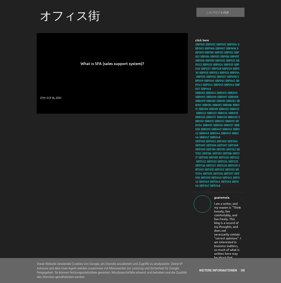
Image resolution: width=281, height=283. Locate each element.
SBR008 (233, 97)
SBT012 (231, 149)
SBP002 (210, 44)
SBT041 (227, 177)
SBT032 (219, 169)
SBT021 (234, 157)
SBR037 (229, 125)
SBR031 (209, 121)
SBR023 (212, 113)
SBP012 (228, 52)
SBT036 (218, 173)
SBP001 (200, 44)
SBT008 (233, 145)
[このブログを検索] (224, 12)
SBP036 (211, 76)
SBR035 (207, 125)
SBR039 (205, 129)
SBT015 (217, 153)
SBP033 (224, 72)
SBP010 (209, 52)
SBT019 (213, 157)
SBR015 (217, 105)
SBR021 (234, 109)
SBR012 (231, 101)
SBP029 (227, 68)
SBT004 (232, 141)
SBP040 (209, 80)
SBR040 (216, 129)
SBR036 (218, 125)
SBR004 (232, 93)
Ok (243, 270)
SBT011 (220, 149)
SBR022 (201, 113)
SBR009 (200, 101)
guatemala (221, 197)
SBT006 (211, 145)
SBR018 (203, 109)
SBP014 (205, 56)
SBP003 (221, 44)
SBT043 (204, 181)
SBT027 (211, 165)
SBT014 (207, 153)
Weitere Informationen (218, 270)
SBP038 (232, 76)
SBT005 (200, 145)
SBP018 (200, 60)
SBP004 (232, 44)
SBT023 (212, 161)
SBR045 (226, 133)
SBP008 (231, 48)
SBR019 (213, 109)
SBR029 (233, 117)
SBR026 (200, 117)
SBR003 (222, 93)
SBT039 (205, 177)
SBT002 (211, 141)
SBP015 (214, 56)
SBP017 (234, 56)
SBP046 (229, 85)
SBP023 (207, 64)
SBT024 (222, 161)
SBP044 (208, 85)
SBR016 (227, 105)
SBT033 (230, 169)
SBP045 (218, 85)
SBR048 (215, 137)
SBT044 (215, 181)
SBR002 (211, 93)
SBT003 (222, 141)
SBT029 (233, 165)
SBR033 (230, 121)
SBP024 (218, 64)
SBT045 (226, 181)
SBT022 (201, 161)
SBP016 (224, 56)
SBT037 (229, 173)
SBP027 (206, 68)
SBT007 (222, 145)
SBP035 (200, 76)
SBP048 (206, 89)
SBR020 (224, 109)
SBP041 (219, 80)
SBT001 (200, 141)
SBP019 (209, 60)
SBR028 (222, 117)
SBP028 (216, 68)
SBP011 (218, 52)
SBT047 (204, 185)
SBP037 (221, 76)
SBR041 (227, 129)
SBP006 (209, 48)
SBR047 (204, 137)
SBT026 (200, 165)
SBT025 (233, 161)
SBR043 (204, 133)
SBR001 (200, 93)
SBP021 (230, 60)
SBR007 (222, 97)
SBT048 (215, 185)
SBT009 (200, 149)
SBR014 (207, 105)
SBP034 (234, 72)
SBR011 (220, 101)
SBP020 (220, 60)
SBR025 (233, 113)
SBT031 (209, 169)
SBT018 (203, 157)
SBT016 (227, 153)
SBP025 (228, 64)
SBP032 (214, 72)
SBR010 (211, 101)
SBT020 (224, 157)
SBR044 (215, 133)
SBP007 (220, 48)
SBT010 (211, 149)
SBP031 (203, 72)
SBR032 (219, 121)
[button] (182, 106)
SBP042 (230, 80)
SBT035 (207, 173)
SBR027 (211, 117)
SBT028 (222, 165)
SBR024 (222, 113)
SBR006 (211, 97)
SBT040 (216, 177)
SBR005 (200, 97)
